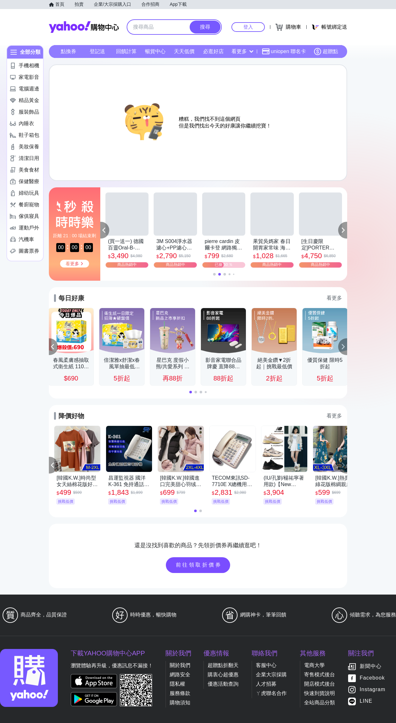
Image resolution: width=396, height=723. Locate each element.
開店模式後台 (319, 684)
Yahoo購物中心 (84, 27)
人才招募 (266, 684)
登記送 (97, 51)
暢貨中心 (155, 51)
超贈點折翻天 (223, 665)
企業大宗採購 (271, 674)
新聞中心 (371, 666)
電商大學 (314, 665)
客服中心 (266, 665)
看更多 (242, 51)
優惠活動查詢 (223, 684)
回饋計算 (126, 51)
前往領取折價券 (199, 565)
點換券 (68, 51)
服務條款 (180, 693)
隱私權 (177, 684)
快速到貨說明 (319, 693)
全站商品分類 (319, 702)
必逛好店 (213, 51)
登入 (248, 27)
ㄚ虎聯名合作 (271, 693)
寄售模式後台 (319, 674)
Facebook (372, 678)
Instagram (372, 689)
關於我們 (180, 665)
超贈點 (326, 51)
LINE (366, 701)
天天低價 (184, 51)
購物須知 (180, 702)
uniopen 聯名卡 (284, 51)
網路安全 (180, 674)
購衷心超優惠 (223, 674)
